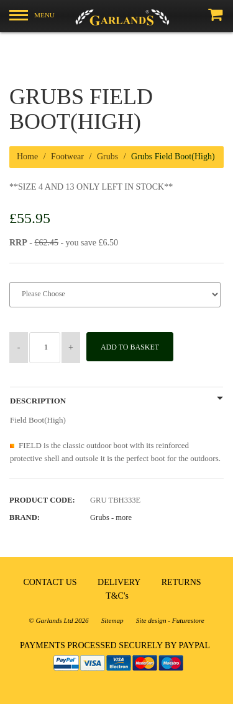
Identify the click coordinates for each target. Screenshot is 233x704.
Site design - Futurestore (170, 620)
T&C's (117, 596)
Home (27, 156)
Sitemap (112, 620)
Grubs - (111, 517)
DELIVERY (119, 582)
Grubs (107, 156)
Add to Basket (130, 347)
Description (38, 401)
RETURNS (181, 582)
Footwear (67, 156)
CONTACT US (49, 582)
